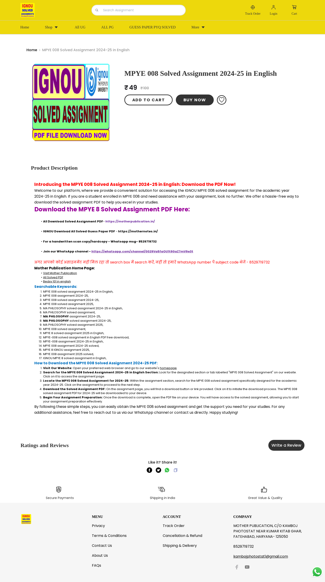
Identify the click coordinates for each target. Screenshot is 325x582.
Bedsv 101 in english (57, 281)
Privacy (98, 525)
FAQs (96, 565)
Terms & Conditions (109, 535)
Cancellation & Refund (182, 535)
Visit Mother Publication (60, 273)
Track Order (174, 525)
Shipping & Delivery (180, 545)
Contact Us (102, 545)
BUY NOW (194, 100)
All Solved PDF (53, 277)
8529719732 (243, 546)
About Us (100, 555)
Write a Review (286, 445)
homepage (168, 368)
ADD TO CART (148, 100)
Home (31, 50)
